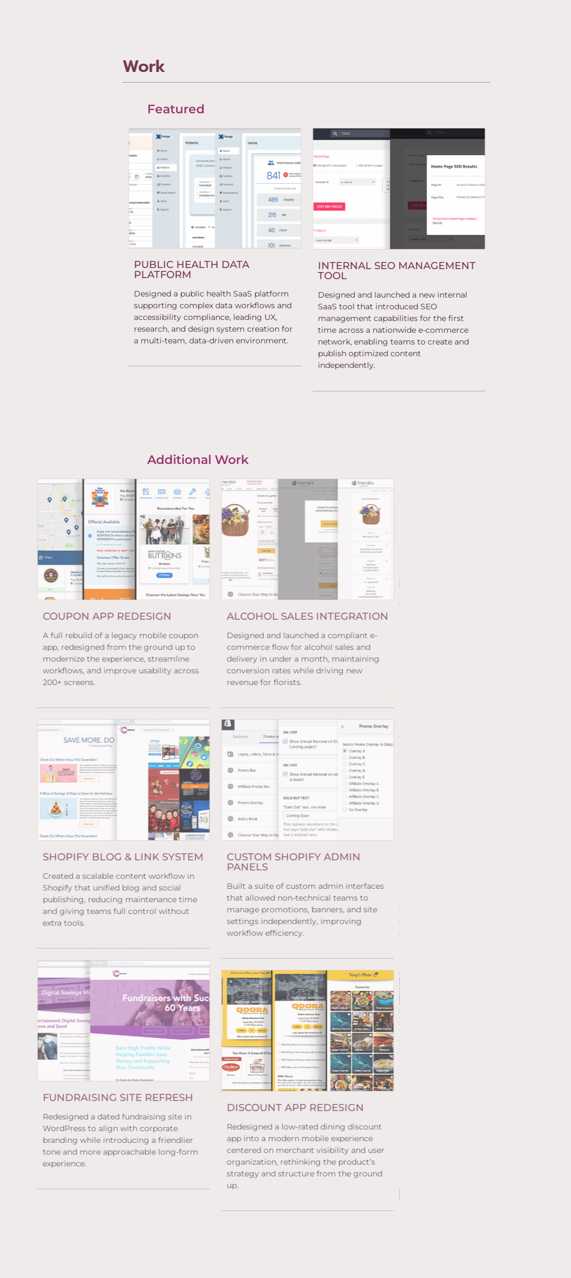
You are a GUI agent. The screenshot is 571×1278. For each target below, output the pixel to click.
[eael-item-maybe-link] (163, 270)
